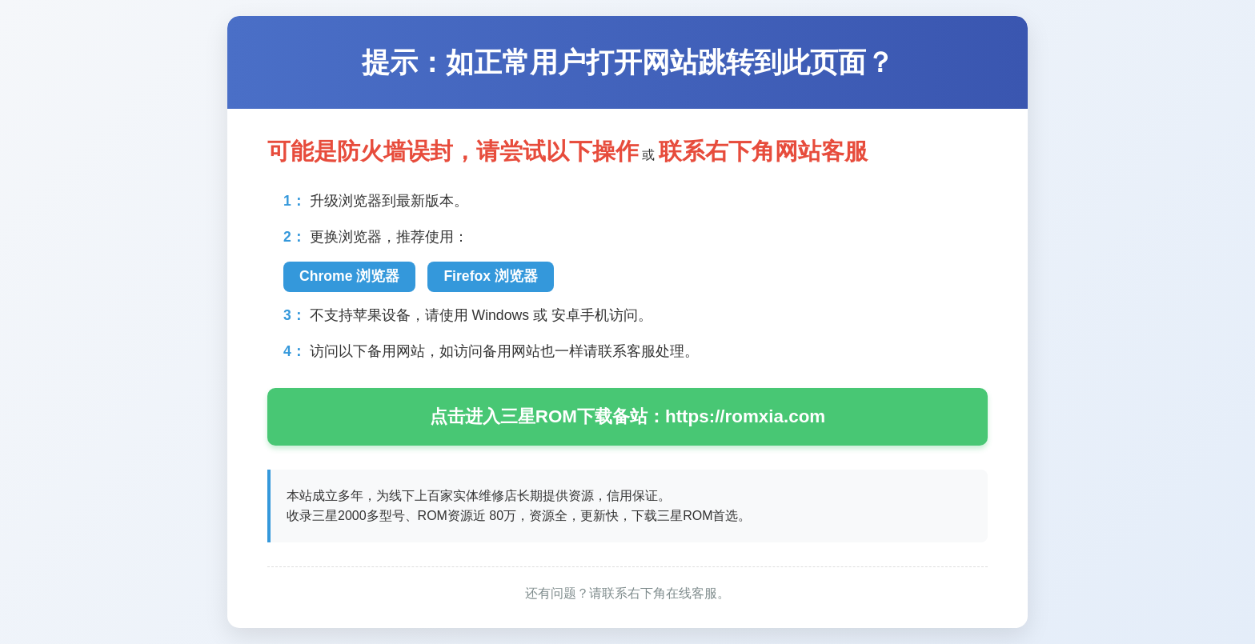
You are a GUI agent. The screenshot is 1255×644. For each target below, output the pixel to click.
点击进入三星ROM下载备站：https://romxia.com (628, 416)
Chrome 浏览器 (349, 276)
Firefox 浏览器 (490, 276)
